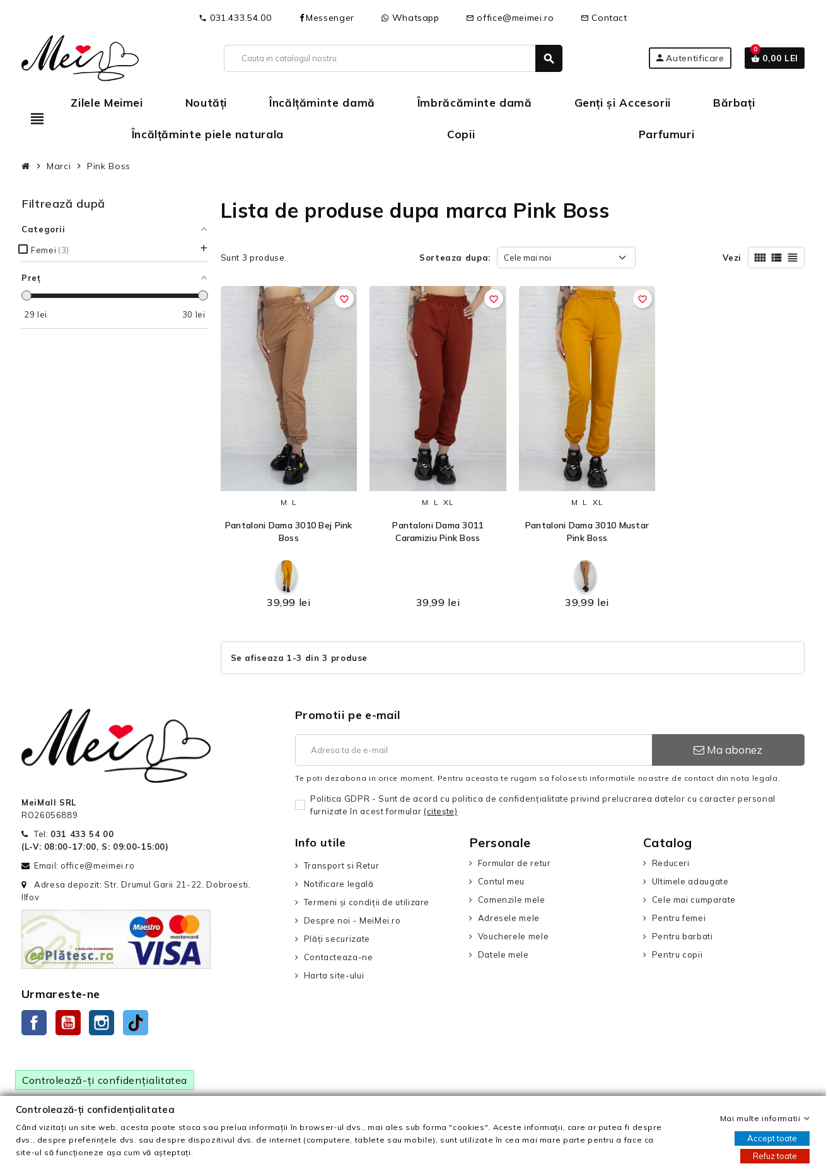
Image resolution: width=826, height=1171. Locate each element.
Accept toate (772, 1138)
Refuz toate (775, 1156)
